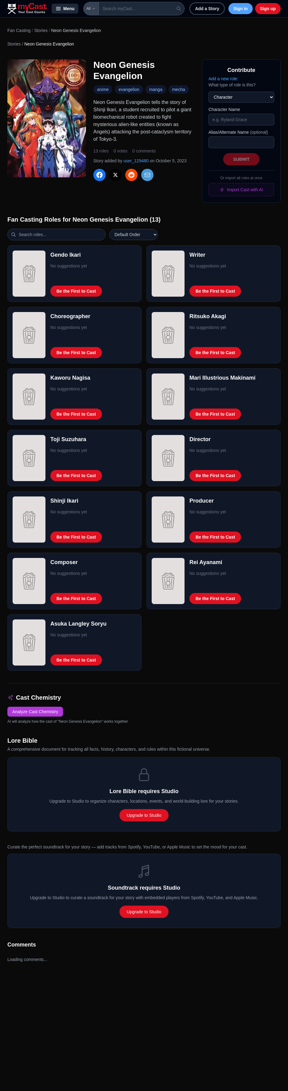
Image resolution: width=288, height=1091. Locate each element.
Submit (241, 159)
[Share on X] (115, 175)
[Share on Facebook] (99, 175)
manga (155, 89)
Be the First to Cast (76, 291)
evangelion (129, 89)
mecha (178, 89)
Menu (65, 9)
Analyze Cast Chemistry (35, 711)
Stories (41, 30)
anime (103, 89)
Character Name (224, 109)
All (91, 8)
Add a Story (207, 8)
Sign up (268, 8)
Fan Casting (18, 30)
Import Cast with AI (241, 189)
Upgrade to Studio (144, 815)
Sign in (240, 8)
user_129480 (136, 160)
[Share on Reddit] (131, 175)
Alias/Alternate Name (238, 132)
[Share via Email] (147, 175)
